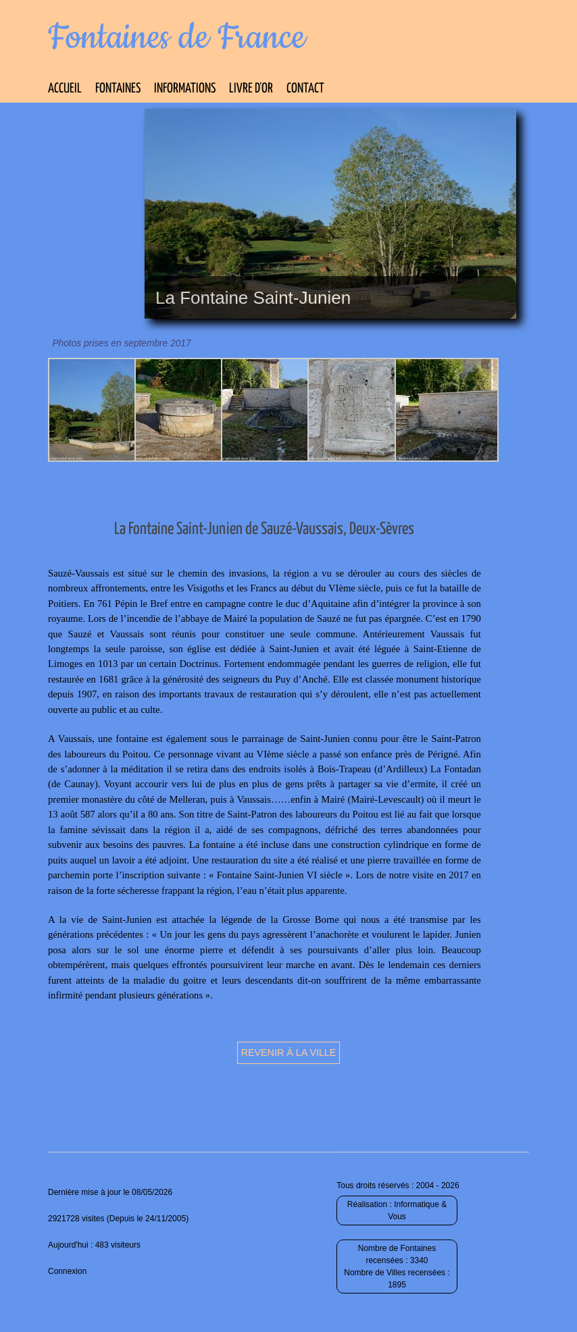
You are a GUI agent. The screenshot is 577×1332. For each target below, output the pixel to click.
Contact (305, 88)
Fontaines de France (176, 38)
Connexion (67, 1271)
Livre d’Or (251, 88)
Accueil (65, 88)
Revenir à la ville (288, 1052)
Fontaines (118, 88)
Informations (185, 88)
